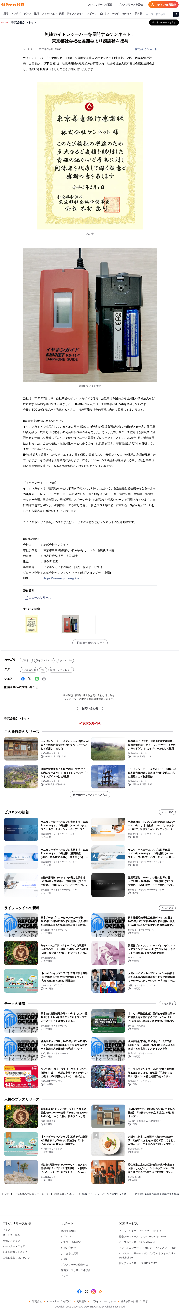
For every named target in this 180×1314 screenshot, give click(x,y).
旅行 (36, 13)
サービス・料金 (11, 1235)
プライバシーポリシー (103, 1301)
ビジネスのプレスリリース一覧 (31, 1194)
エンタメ (16, 13)
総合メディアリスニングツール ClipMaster (142, 1236)
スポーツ (92, 13)
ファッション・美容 (53, 13)
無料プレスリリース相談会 (76, 1270)
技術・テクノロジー (61, 669)
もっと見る (167, 812)
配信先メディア (11, 1240)
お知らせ (66, 1259)
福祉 (43, 669)
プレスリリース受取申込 (74, 1264)
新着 (6, 13)
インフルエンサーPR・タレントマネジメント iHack (147, 1247)
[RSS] (100, 1291)
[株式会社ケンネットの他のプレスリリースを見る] (164, 22)
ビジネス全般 (28, 669)
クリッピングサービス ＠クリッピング (140, 1230)
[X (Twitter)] (30, 679)
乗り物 (138, 13)
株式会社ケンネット (146, 49)
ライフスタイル (75, 13)
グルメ (27, 13)
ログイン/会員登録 (163, 4)
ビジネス (104, 13)
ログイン (66, 1236)
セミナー (66, 1275)
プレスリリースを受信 (130, 4)
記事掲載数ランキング (15, 1252)
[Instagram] (93, 1291)
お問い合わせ (90, 708)
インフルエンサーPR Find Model (137, 1242)
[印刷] (44, 679)
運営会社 (37, 1301)
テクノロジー (64, 660)
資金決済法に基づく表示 (134, 1301)
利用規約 (81, 1301)
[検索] (176, 14)
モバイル (127, 13)
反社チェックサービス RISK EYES (138, 1263)
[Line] (37, 679)
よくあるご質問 (69, 1253)
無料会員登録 (68, 1230)
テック (116, 13)
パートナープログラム (59, 1301)
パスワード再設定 (71, 1242)
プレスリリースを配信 (100, 4)
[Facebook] (23, 679)
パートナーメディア (14, 1246)
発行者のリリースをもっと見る (90, 794)
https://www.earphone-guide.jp (63, 578)
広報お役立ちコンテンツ (16, 1257)
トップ (5, 1194)
